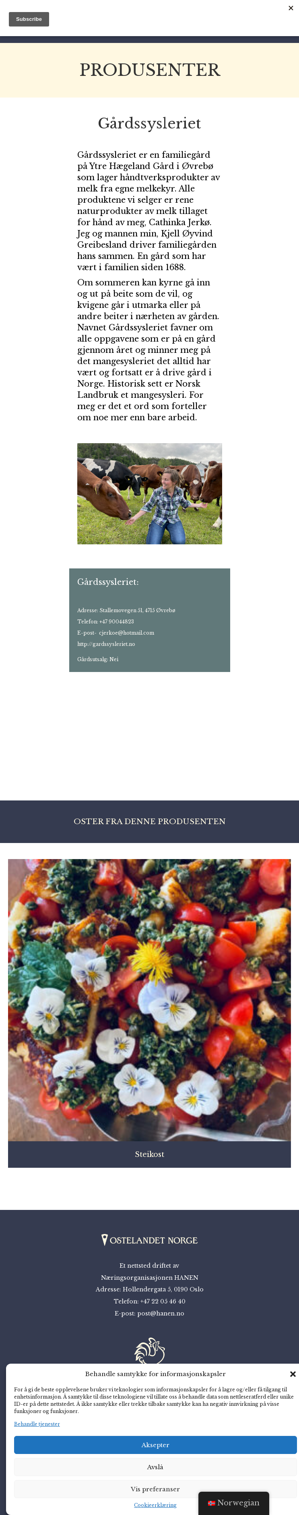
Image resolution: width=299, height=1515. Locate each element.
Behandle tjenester (37, 1424)
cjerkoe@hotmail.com (126, 633)
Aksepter (155, 1445)
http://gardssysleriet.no (106, 644)
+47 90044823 (116, 622)
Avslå (155, 1467)
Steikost (149, 1154)
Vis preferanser (155, 1489)
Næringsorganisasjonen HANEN (149, 1277)
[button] (293, 1374)
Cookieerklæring (155, 1505)
